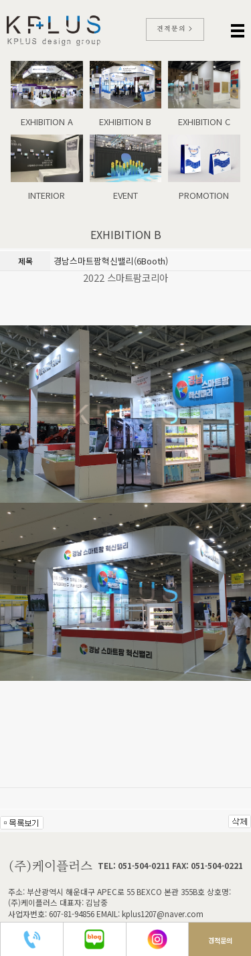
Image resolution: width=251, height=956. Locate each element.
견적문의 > (175, 28)
